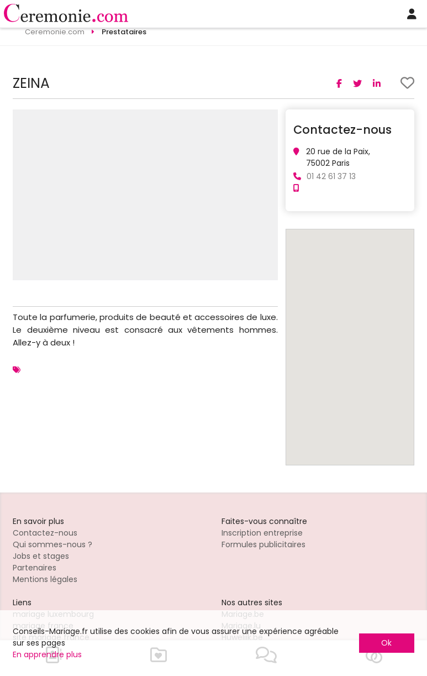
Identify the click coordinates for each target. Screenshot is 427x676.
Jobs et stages (41, 556)
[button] (268, 119)
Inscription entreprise (262, 532)
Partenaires (34, 567)
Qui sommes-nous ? (52, 544)
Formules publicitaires (263, 544)
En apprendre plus (47, 654)
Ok (386, 642)
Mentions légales (45, 579)
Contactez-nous (45, 532)
